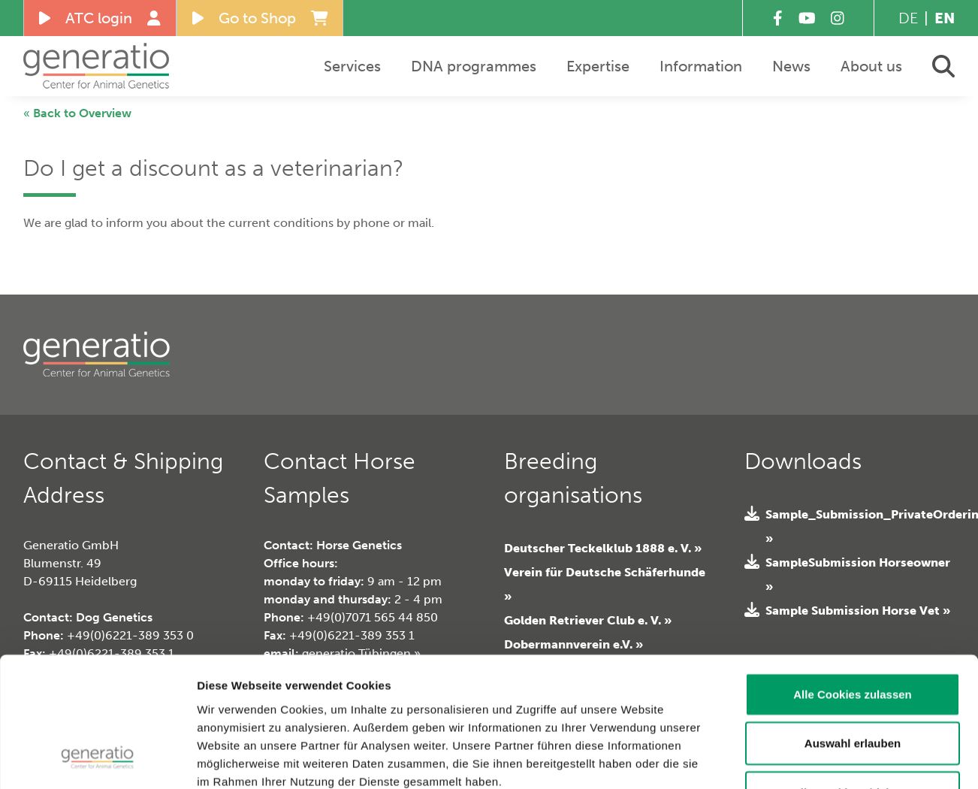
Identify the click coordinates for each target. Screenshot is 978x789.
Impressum (229, 698)
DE (908, 18)
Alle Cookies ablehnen (852, 673)
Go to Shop (260, 18)
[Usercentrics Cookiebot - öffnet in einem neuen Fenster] (97, 759)
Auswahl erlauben (852, 624)
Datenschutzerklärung (334, 698)
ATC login (100, 18)
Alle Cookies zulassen (852, 575)
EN (944, 18)
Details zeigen (854, 759)
